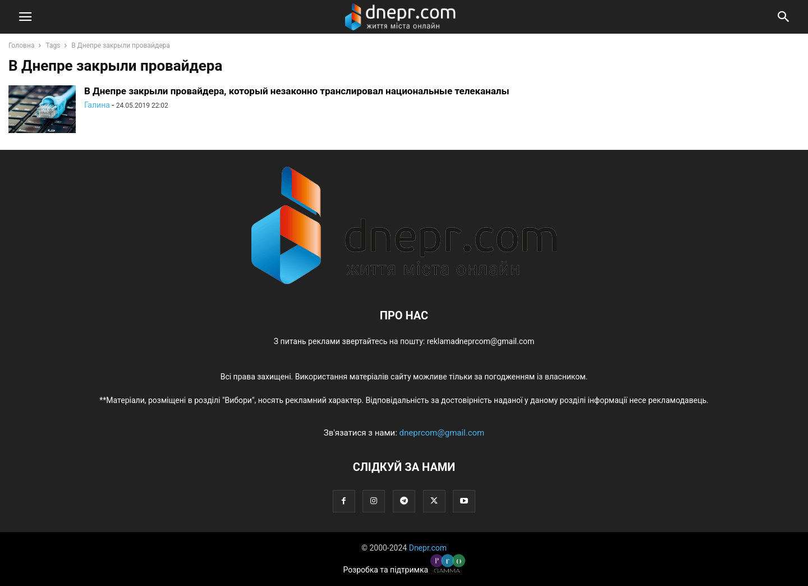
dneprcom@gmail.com (442, 433)
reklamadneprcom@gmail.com (481, 341)
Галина (97, 104)
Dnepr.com (428, 547)
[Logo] (404, 281)
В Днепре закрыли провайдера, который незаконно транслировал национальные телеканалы (296, 91)
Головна (21, 45)
